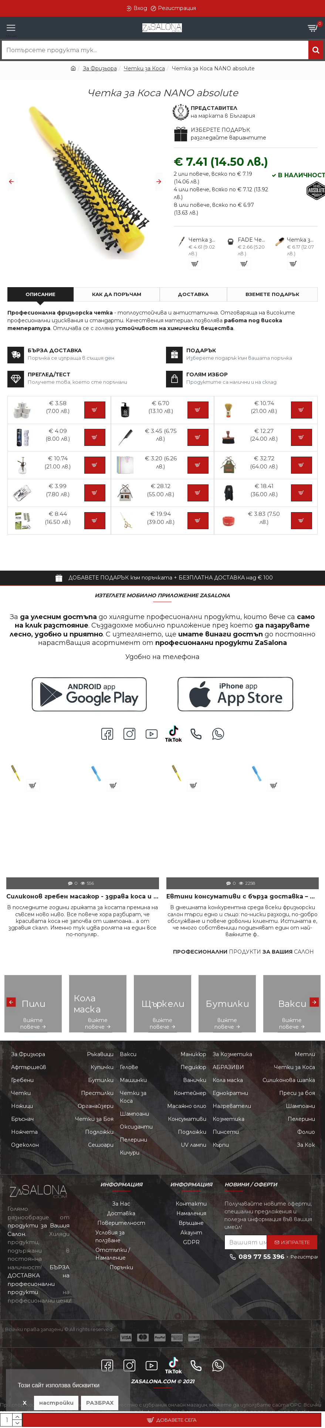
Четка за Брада (301, 239)
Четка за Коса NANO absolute (52, 768)
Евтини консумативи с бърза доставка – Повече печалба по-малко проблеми (242, 896)
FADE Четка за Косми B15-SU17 (252, 239)
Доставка (193, 294)
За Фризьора (100, 68)
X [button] (25, 1403)
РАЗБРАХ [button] (100, 1403)
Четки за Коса (144, 68)
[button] (11, 181)
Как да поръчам (116, 294)
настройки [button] (56, 1403)
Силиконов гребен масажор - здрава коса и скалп (82, 896)
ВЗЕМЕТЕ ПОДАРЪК (272, 294)
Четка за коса (127, 768)
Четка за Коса (203, 239)
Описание (40, 294)
